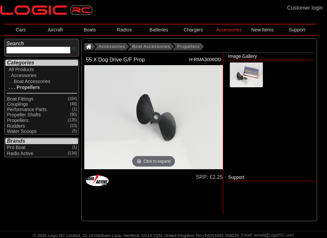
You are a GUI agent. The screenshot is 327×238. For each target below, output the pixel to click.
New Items (262, 29)
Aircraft (55, 29)
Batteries (158, 29)
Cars (21, 29)
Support (297, 29)
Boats (90, 29)
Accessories (229, 29)
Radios (124, 29)
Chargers (193, 29)
